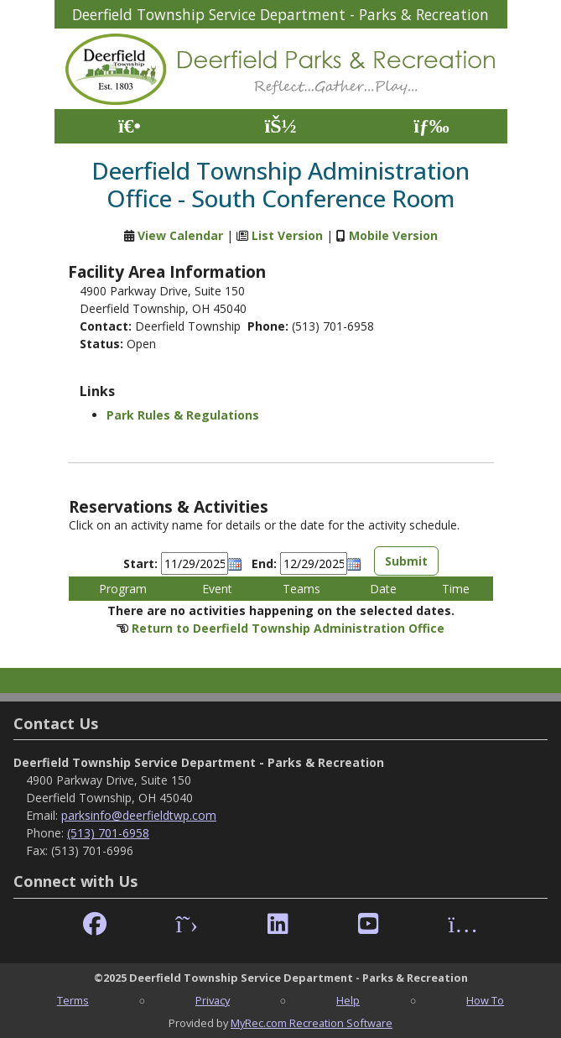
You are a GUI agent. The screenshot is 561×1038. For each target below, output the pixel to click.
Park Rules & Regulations (182, 415)
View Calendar (180, 235)
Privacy (212, 1000)
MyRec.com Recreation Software (311, 1022)
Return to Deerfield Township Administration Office (288, 628)
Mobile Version (393, 235)
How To (485, 1000)
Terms (73, 1000)
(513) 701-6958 (108, 833)
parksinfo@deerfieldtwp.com (138, 815)
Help (348, 1000)
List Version (287, 235)
